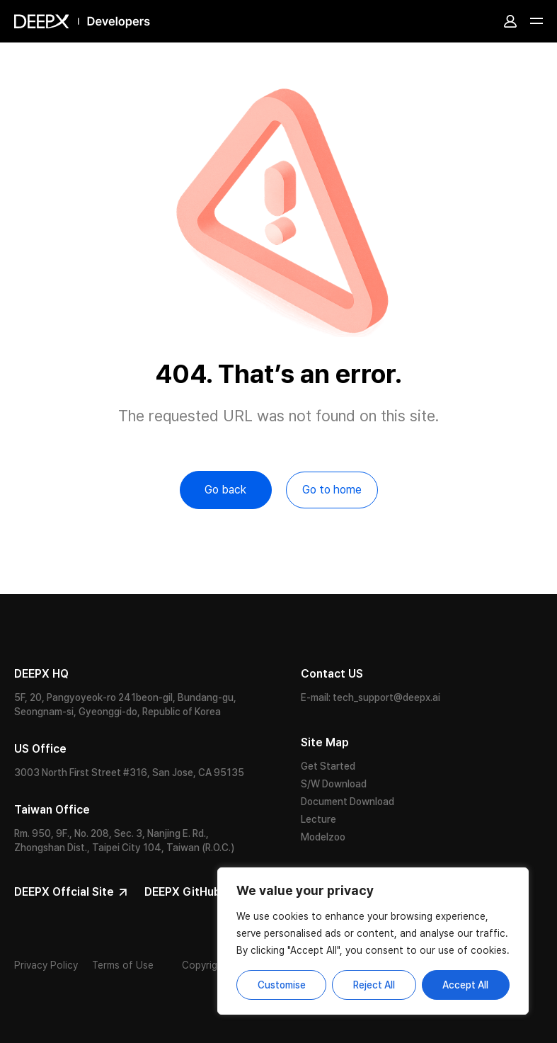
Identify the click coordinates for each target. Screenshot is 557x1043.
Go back (225, 489)
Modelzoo (323, 837)
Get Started (328, 766)
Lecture (318, 819)
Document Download (347, 801)
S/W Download (334, 784)
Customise (282, 985)
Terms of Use (123, 965)
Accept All (465, 985)
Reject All (374, 985)
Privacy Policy (46, 965)
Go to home (332, 489)
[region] (373, 941)
